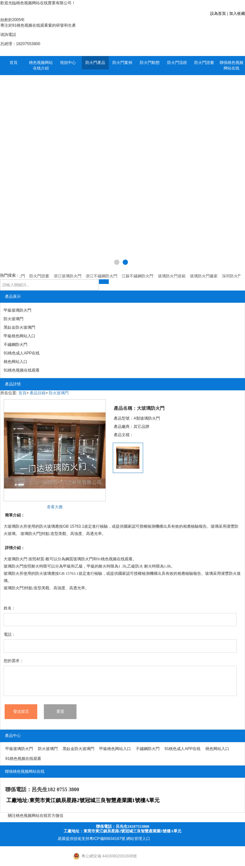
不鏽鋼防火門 (15, 344)
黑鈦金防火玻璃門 (19, 327)
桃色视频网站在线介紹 (41, 65)
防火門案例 (122, 62)
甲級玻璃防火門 (17, 310)
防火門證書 (204, 62)
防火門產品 (95, 62)
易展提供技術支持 (73, 838)
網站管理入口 (138, 838)
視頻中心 (68, 62)
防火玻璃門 (13, 319)
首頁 (13, 62)
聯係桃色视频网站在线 (231, 65)
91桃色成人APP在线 (22, 353)
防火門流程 (177, 62)
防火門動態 (150, 62)
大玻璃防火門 (15, 559)
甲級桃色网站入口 (19, 336)
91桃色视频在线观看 (22, 370)
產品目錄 (38, 393)
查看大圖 (55, 507)
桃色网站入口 (15, 361)
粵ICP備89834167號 (107, 838)
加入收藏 (237, 13)
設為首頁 (218, 13)
